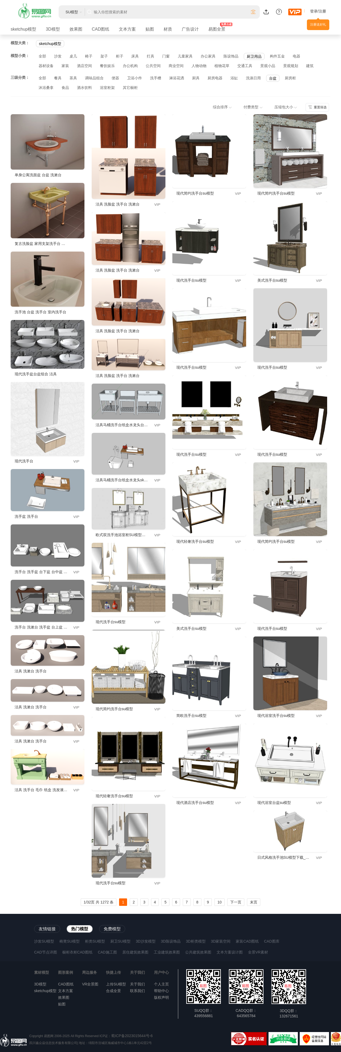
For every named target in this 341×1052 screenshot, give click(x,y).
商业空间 (176, 66)
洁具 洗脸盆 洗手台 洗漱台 (118, 204)
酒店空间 (84, 66)
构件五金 (277, 56)
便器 (115, 78)
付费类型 (253, 107)
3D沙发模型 (146, 941)
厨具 (196, 78)
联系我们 (137, 991)
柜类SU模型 (95, 941)
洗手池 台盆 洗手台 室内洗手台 (40, 312)
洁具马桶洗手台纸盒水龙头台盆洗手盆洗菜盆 (133, 425)
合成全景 (113, 991)
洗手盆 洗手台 (26, 516)
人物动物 (199, 66)
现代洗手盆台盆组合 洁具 (36, 374)
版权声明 (161, 997)
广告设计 (190, 29)
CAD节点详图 (45, 952)
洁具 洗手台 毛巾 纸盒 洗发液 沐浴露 (45, 790)
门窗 (166, 56)
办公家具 (208, 56)
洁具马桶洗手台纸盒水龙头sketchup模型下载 (133, 480)
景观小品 (267, 66)
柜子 (119, 56)
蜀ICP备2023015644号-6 (132, 1036)
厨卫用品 (254, 56)
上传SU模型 (116, 984)
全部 (42, 56)
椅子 (88, 56)
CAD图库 (271, 941)
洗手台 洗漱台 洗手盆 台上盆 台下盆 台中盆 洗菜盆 (57, 627)
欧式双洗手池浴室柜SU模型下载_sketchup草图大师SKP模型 (146, 535)
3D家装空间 (221, 941)
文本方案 (127, 29)
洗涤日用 (253, 78)
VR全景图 (90, 984)
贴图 (149, 29)
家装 (65, 66)
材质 (168, 29)
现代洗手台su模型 (111, 622)
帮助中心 (161, 991)
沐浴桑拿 (46, 87)
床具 (135, 56)
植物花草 (221, 66)
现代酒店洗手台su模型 (195, 802)
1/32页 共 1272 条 (98, 902)
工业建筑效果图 (167, 952)
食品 (65, 87)
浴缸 (234, 78)
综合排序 (222, 107)
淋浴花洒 (176, 78)
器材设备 (46, 66)
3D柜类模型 (196, 941)
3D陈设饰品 (171, 941)
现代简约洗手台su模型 (114, 709)
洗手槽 (155, 78)
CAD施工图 (107, 952)
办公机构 (130, 66)
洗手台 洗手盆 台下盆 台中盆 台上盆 (45, 572)
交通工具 (244, 66)
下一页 (235, 902)
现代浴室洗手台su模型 (276, 715)
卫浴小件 (134, 78)
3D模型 (53, 29)
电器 (296, 56)
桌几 (73, 56)
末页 (253, 902)
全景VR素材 (258, 952)
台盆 (273, 78)
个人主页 (161, 984)
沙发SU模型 (44, 941)
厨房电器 (215, 78)
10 (219, 902)
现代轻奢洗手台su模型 (114, 796)
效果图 (76, 29)
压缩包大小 (285, 107)
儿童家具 (185, 56)
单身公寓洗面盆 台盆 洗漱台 (38, 175)
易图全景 (216, 29)
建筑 (310, 66)
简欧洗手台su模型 (191, 715)
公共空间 (153, 66)
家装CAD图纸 (247, 941)
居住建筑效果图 (135, 952)
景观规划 (290, 66)
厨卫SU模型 (120, 941)
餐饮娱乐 (107, 66)
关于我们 (137, 984)
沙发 (58, 56)
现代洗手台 (24, 461)
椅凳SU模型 (69, 941)
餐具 (58, 78)
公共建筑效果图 (198, 952)
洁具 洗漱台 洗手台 (31, 671)
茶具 (73, 78)
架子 (104, 56)
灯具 (150, 56)
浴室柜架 (107, 87)
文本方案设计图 (230, 952)
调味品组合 (94, 78)
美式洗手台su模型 (191, 628)
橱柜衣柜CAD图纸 (77, 952)
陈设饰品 (231, 56)
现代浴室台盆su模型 (274, 802)
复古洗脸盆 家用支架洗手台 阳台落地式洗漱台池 (55, 243)
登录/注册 (318, 11)
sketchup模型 (23, 29)
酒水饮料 (84, 87)
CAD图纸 (100, 29)
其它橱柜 (130, 87)
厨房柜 (290, 78)
